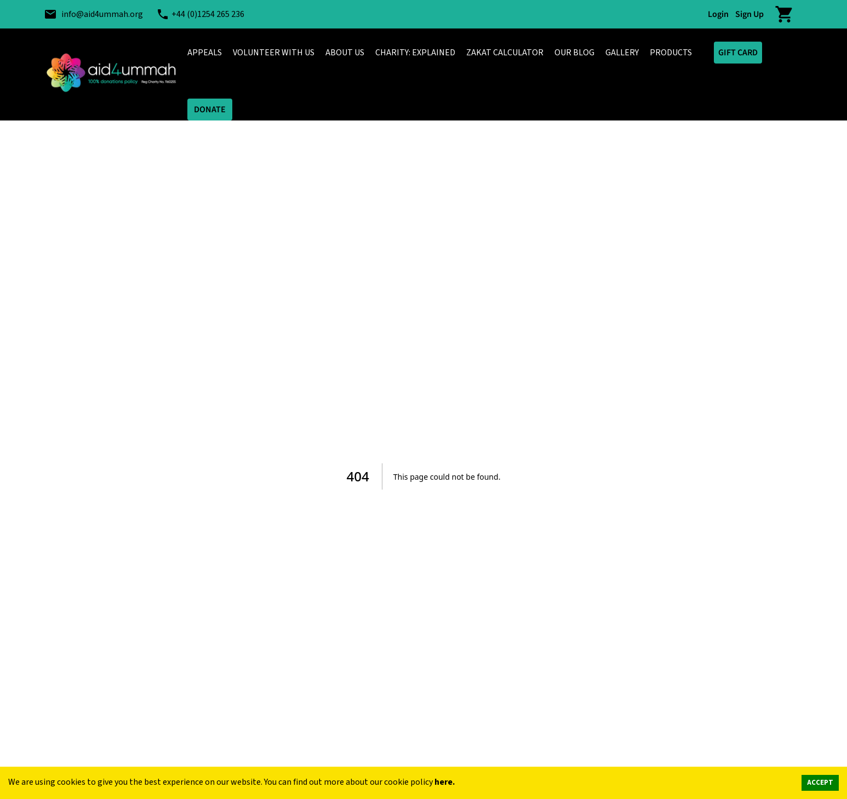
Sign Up (749, 14)
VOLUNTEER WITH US (273, 53)
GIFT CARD (738, 53)
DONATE (210, 110)
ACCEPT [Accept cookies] (820, 782)
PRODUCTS (671, 53)
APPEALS (204, 53)
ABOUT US (344, 53)
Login (718, 14)
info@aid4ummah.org (102, 14)
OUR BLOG (574, 53)
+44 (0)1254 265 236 (207, 14)
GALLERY (622, 53)
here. (444, 782)
